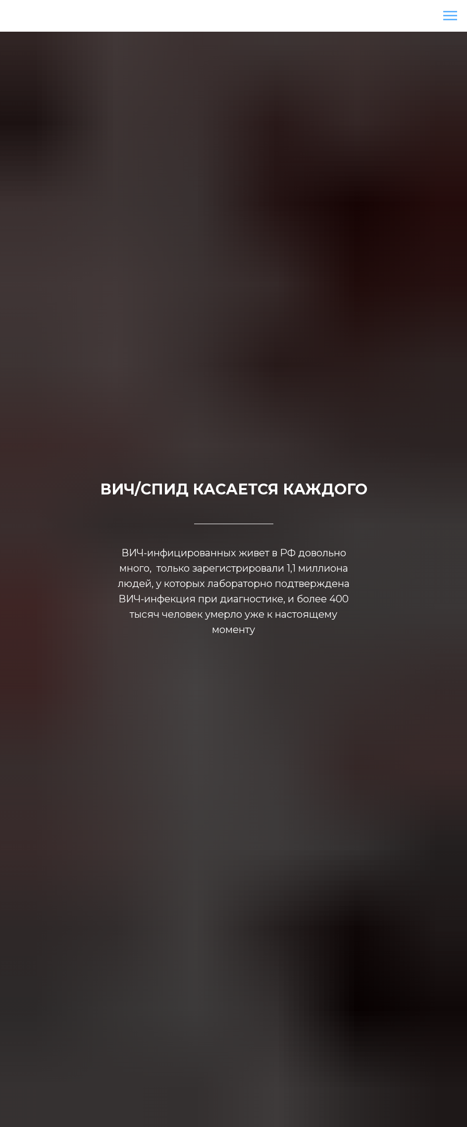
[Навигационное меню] (450, 16)
